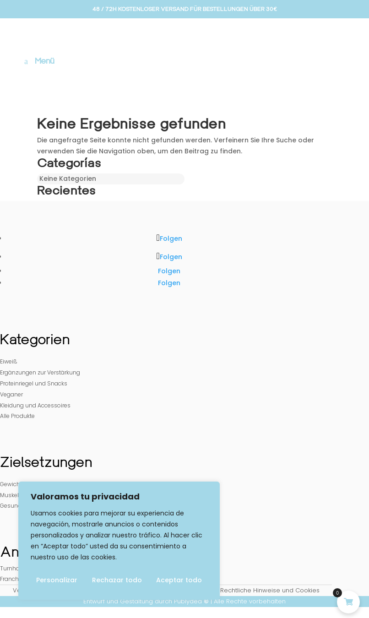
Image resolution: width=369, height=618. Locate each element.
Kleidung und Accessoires (35, 405)
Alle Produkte (17, 416)
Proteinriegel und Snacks (33, 383)
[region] (119, 541)
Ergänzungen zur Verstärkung (40, 372)
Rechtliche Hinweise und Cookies (270, 590)
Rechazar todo (117, 580)
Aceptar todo (179, 580)
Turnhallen (14, 568)
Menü (44, 61)
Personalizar (56, 580)
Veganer (11, 394)
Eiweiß (8, 361)
